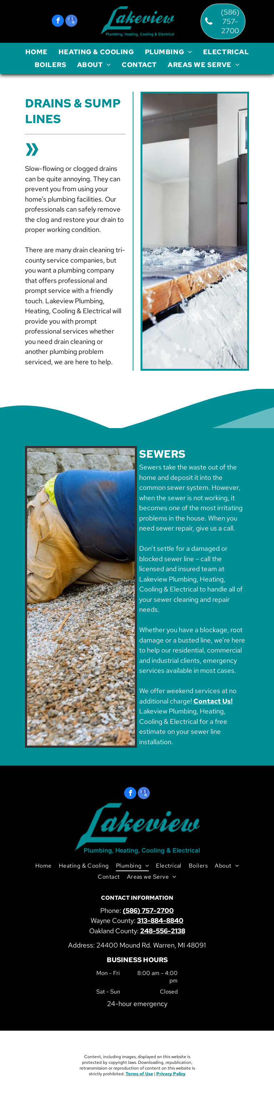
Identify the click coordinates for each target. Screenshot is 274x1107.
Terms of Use (139, 1074)
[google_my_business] (71, 22)
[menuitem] (36, 52)
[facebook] (58, 22)
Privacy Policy (171, 1074)
